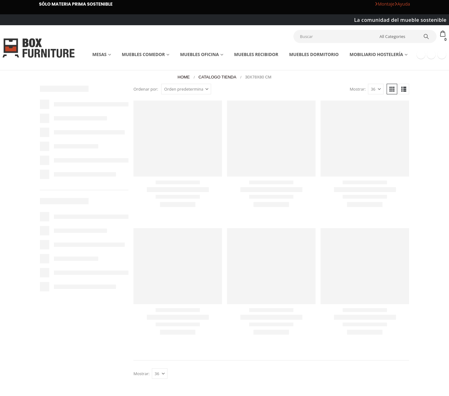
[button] (392, 89)
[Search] (426, 36)
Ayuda (402, 4)
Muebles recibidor (256, 54)
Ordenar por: (145, 89)
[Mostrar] (376, 89)
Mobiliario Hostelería (376, 54)
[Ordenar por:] (186, 89)
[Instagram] (441, 54)
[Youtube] (431, 54)
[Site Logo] (38, 48)
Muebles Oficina (199, 54)
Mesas (99, 54)
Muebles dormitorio (314, 54)
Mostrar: (358, 89)
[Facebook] (421, 54)
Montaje (384, 4)
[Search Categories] (397, 36)
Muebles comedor (143, 54)
